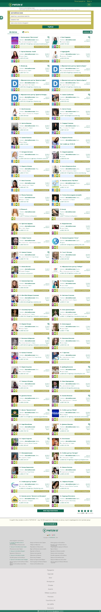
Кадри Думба (65, 51)
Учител (62, 40)
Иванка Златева (67, 467)
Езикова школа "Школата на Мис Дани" (33, 496)
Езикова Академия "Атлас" (70, 238)
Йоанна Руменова (26, 195)
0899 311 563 (65, 302)
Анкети (50, 589)
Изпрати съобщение (41, 47)
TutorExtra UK (50, 600)
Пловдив (69, 56)
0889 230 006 (24, 402)
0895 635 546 (24, 388)
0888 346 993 (65, 503)
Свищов (74, 400)
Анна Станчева (26, 180)
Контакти (50, 608)
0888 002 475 (65, 459)
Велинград (72, 500)
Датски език (39, 398)
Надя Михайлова (26, 424)
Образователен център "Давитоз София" (33, 80)
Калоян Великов (67, 395)
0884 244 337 (24, 459)
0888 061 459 (65, 431)
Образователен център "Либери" (72, 266)
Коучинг (78, 126)
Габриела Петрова (67, 481)
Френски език (80, 427)
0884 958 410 (24, 244)
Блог (50, 578)
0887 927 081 (24, 359)
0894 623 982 (65, 388)
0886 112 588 (65, 316)
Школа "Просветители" (28, 410)
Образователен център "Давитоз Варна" (74, 66)
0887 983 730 (65, 402)
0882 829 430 (24, 130)
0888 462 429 (24, 330)
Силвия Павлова (26, 137)
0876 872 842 (24, 58)
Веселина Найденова (28, 338)
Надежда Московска (68, 496)
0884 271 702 (24, 474)
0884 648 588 (65, 259)
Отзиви (50, 585)
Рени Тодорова (65, 37)
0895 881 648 (65, 244)
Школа (21, 40)
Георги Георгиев (26, 438)
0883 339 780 (65, 445)
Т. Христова (65, 352)
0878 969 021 (24, 345)
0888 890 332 (65, 488)
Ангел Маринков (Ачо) (69, 166)
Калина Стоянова (26, 352)
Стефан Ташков (26, 238)
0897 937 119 (24, 72)
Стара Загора (35, 257)
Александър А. (66, 324)
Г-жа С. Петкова (67, 252)
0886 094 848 (24, 287)
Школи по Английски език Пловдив (19, 559)
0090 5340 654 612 (26, 158)
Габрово (72, 185)
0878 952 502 (24, 101)
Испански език (80, 97)
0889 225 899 (65, 474)
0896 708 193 (24, 431)
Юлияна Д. (24, 66)
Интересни (50, 581)
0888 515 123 (24, 230)
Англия (63, 156)
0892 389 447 (24, 445)
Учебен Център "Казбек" (29, 481)
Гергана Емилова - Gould (28, 51)
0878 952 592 (24, 87)
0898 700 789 (24, 316)
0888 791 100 (24, 259)
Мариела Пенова (67, 137)
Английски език (30, 40)
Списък (13, 32)
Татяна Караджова (68, 281)
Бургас (73, 85)
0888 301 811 (65, 416)
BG (48, 535)
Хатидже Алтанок (27, 152)
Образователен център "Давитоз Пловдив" (34, 94)
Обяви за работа (50, 593)
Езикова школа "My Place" (70, 180)
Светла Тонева (66, 109)
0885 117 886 (65, 330)
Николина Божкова (68, 338)
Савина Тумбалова (68, 94)
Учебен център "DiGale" (69, 410)
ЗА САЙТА (50, 604)
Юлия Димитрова (26, 453)
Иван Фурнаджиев (68, 381)
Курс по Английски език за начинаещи (64, 9)
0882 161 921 (65, 187)
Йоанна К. (24, 209)
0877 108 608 (65, 115)
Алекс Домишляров (68, 309)
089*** (69, 216)
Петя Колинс (66, 438)
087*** (29, 216)
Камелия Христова (27, 281)
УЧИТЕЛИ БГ (52, 537)
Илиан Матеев (26, 266)
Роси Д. (64, 209)
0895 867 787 (24, 44)
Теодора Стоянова (67, 123)
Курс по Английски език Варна (47, 9)
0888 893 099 (65, 158)
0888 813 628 (24, 488)
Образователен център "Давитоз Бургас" (74, 80)
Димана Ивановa (67, 424)
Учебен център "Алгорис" (70, 453)
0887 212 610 (24, 416)
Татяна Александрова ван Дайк (72, 195)
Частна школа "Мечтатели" (29, 37)
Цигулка (78, 169)
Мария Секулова (26, 367)
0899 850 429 (65, 101)
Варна (78, 70)
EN (53, 535)
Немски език (79, 68)
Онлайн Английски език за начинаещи (16, 543)
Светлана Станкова (68, 295)
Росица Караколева (27, 467)
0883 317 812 (24, 173)
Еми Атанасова (26, 109)
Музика (37, 40)
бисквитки (56, 611)
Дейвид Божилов (67, 367)
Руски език (79, 183)
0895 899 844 (65, 58)
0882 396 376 (65, 230)
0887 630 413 (65, 201)
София (35, 42)
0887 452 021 (65, 130)
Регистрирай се (80, 1)
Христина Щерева (27, 223)
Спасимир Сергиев (27, 309)
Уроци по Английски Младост (18, 551)
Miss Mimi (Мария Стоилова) (30, 295)
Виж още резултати (50, 511)
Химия (78, 412)
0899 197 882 (24, 144)
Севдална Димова (67, 152)
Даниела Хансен (26, 395)
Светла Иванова (26, 123)
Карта (25, 32)
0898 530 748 (24, 201)
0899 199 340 (65, 44)
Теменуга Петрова (27, 381)
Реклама (50, 597)
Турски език (79, 54)
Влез (89, 1)
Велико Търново (33, 443)
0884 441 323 (24, 373)
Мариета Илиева (26, 166)
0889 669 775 (65, 373)
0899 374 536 (24, 503)
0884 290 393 (65, 273)
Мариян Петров (26, 324)
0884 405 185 (65, 173)
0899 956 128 (65, 345)
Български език (80, 269)
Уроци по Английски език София (18, 546)
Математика (39, 126)
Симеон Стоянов (26, 252)
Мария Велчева (67, 223)
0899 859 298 (65, 359)
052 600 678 (64, 72)
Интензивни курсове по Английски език (29, 9)
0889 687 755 (24, 187)
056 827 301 (64, 87)
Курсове (50, 574)
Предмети (50, 570)
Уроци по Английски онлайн (17, 555)
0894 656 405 (24, 302)
